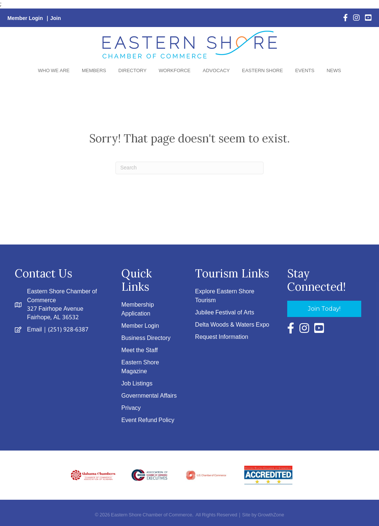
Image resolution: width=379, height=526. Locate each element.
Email (34, 330)
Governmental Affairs (149, 396)
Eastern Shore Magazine (140, 367)
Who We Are (54, 71)
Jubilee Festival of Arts (224, 313)
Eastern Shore (262, 71)
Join (55, 18)
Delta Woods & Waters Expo (232, 325)
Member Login (25, 18)
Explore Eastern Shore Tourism (224, 296)
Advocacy (216, 71)
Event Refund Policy (147, 420)
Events (304, 71)
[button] (324, 309)
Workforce (175, 71)
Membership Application (137, 309)
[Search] (189, 168)
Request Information (221, 337)
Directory (132, 71)
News (333, 71)
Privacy (131, 408)
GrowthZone (271, 515)
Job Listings (136, 384)
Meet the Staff (139, 350)
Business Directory (146, 338)
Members (94, 71)
